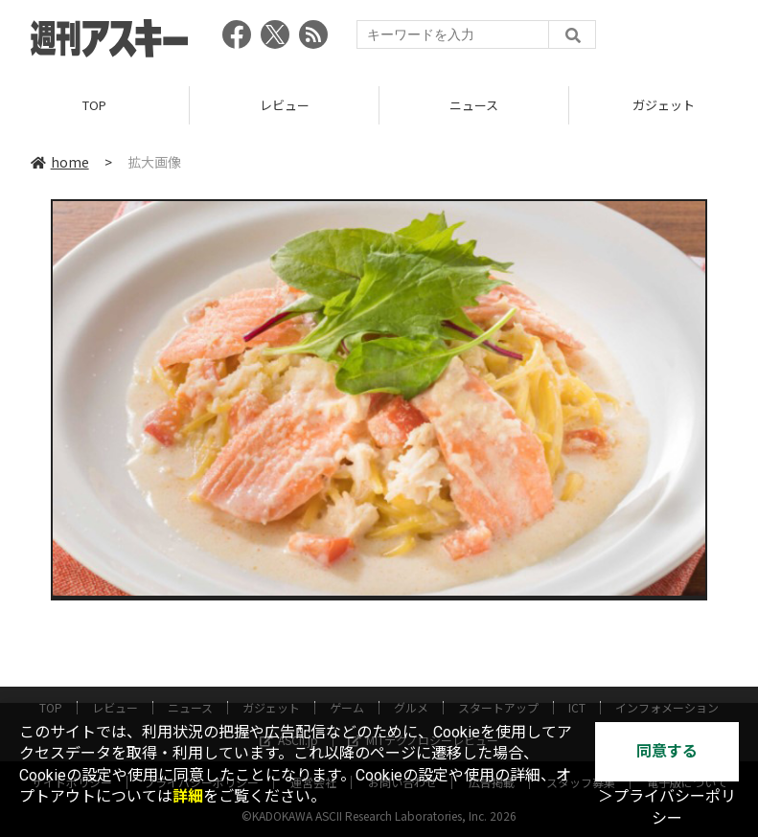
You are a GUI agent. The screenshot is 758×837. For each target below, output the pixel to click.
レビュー (285, 105)
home (60, 161)
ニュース (473, 105)
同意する (667, 751)
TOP (94, 105)
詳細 (187, 796)
